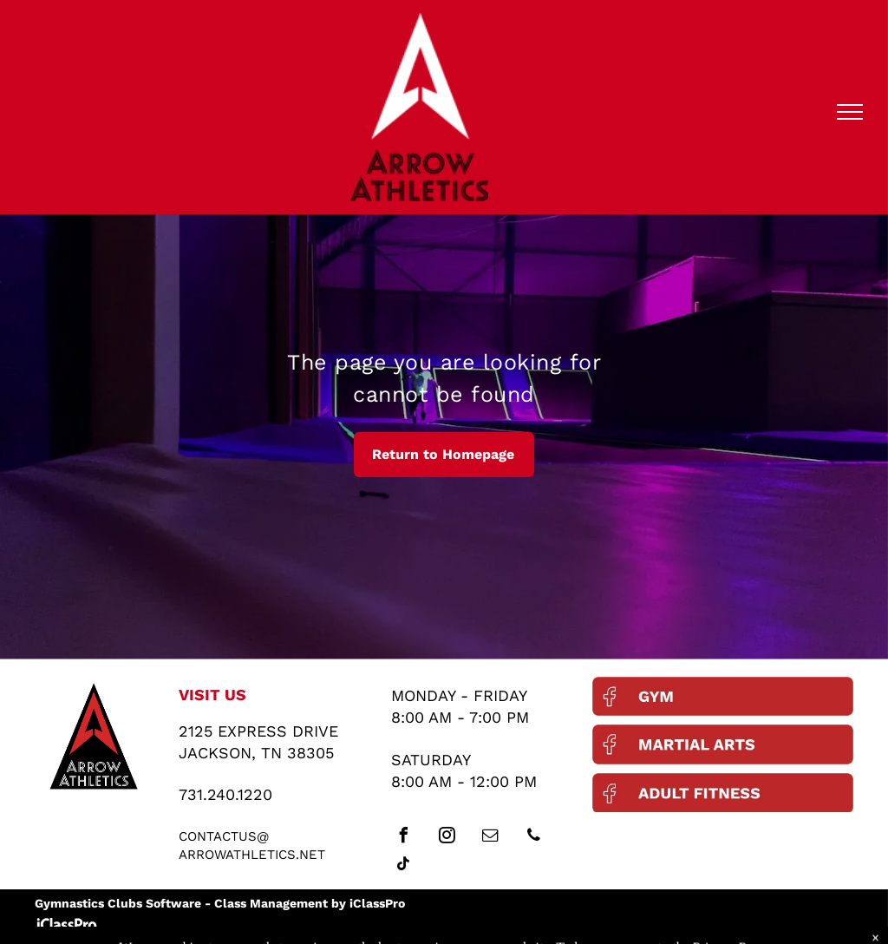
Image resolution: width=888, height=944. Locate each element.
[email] (490, 837)
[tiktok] (403, 866)
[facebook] (403, 837)
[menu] (849, 111)
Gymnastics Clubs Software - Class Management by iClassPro (220, 903)
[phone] (533, 837)
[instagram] (446, 837)
